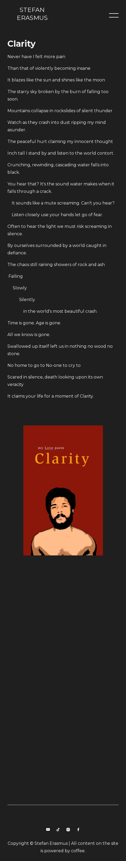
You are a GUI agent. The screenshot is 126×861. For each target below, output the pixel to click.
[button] (114, 15)
